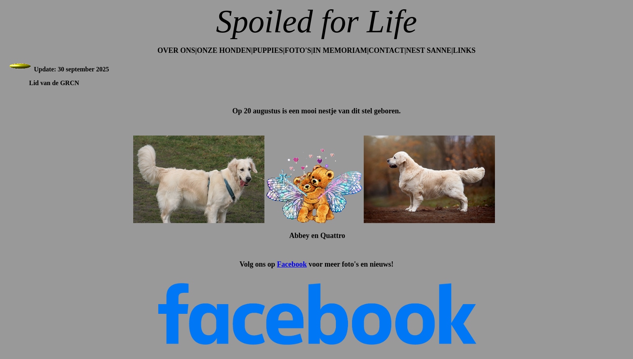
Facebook (292, 264)
